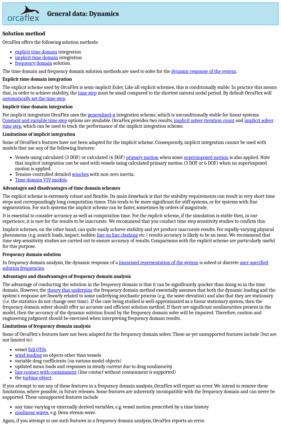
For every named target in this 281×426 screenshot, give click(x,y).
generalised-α (101, 115)
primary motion (142, 157)
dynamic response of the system (203, 71)
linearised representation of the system (158, 262)
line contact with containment (46, 372)
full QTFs (37, 349)
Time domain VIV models (41, 180)
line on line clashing (117, 235)
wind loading (28, 355)
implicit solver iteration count (204, 120)
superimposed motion (206, 157)
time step (87, 93)
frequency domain (33, 63)
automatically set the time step (34, 98)
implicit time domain (36, 57)
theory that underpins (69, 290)
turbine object (37, 378)
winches (80, 174)
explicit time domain (36, 52)
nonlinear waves (32, 412)
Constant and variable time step (35, 120)
